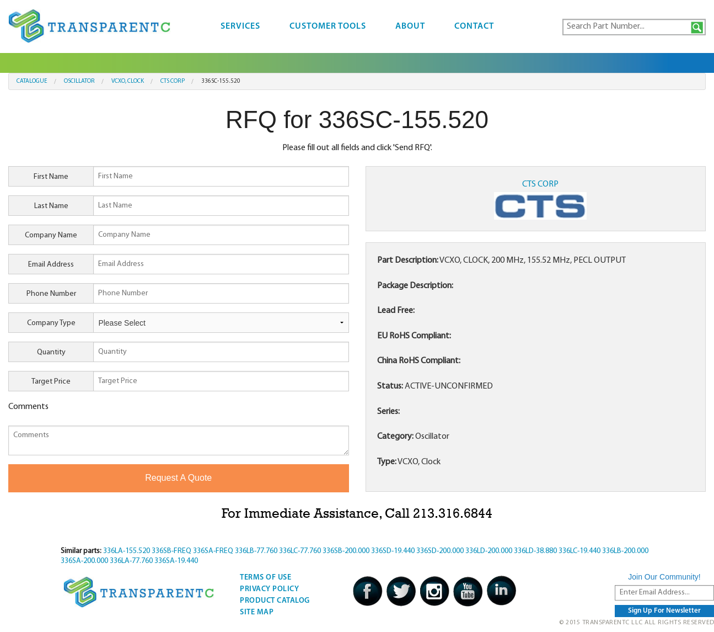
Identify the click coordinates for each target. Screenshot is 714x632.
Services (240, 26)
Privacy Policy (269, 589)
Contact (474, 26)
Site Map (256, 612)
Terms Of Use (265, 577)
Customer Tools (327, 26)
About (410, 26)
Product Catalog (275, 601)
